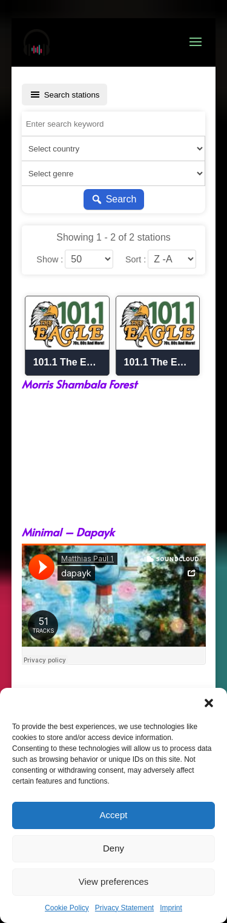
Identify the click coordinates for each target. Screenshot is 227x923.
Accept (114, 815)
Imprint (171, 908)
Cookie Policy (67, 908)
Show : (49, 259)
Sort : (135, 259)
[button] (209, 703)
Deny (113, 848)
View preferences (114, 881)
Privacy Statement (124, 908)
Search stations (64, 94)
